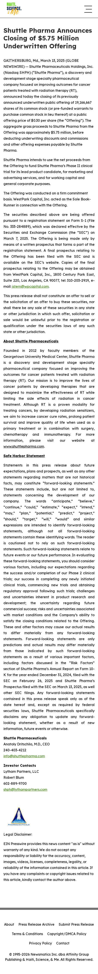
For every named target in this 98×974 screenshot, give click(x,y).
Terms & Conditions (27, 934)
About (9, 924)
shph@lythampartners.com (25, 789)
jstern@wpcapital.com (30, 286)
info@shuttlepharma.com (24, 756)
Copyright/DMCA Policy (66, 934)
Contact (62, 943)
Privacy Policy (40, 943)
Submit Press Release (76, 924)
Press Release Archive (36, 924)
